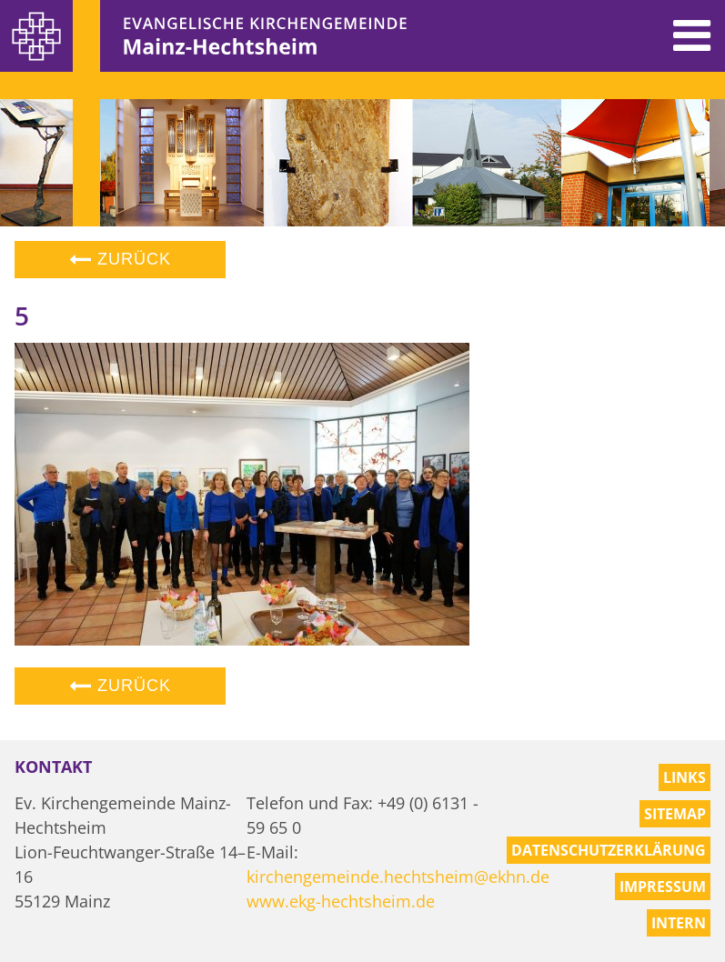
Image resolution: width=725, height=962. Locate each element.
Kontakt (53, 766)
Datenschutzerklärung (608, 850)
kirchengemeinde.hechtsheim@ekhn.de (398, 876)
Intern (678, 923)
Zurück (120, 259)
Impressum (662, 887)
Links (684, 777)
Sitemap (675, 814)
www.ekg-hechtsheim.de (341, 901)
